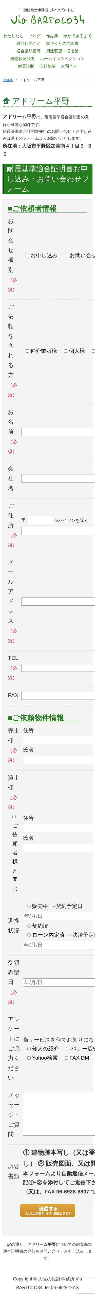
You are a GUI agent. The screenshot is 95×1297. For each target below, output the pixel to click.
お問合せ (69, 66)
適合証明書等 (28, 51)
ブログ (35, 35)
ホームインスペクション (62, 58)
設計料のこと (28, 43)
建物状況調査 (22, 58)
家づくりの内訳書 (62, 43)
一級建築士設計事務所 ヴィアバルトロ (47, 16)
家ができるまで (77, 35)
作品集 (52, 35)
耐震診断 (26, 66)
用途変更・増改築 (62, 51)
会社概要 (48, 66)
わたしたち (13, 35)
